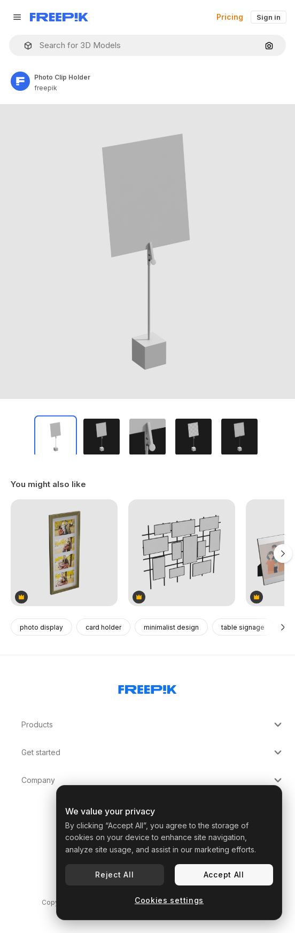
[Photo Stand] (181, 553)
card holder (103, 627)
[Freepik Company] (147, 687)
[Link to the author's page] (20, 81)
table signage (243, 627)
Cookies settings (169, 900)
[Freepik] (59, 17)
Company (152, 780)
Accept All (224, 874)
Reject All (114, 874)
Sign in (269, 17)
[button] (23, 46)
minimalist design (171, 627)
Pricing (229, 16)
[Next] (283, 627)
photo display (41, 627)
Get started (152, 752)
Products (152, 724)
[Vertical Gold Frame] (64, 553)
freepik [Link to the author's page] (45, 88)
